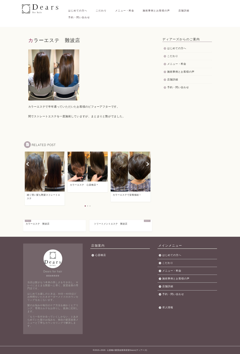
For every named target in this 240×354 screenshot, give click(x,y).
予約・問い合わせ (79, 17)
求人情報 (167, 307)
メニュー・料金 (124, 10)
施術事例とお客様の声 (156, 10)
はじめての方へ (77, 10)
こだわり (101, 10)
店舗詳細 (183, 10)
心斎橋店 (100, 255)
